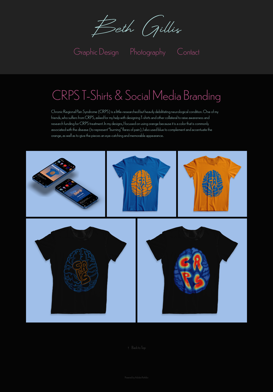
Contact (188, 51)
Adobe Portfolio (141, 377)
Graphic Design (96, 51)
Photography (148, 51)
